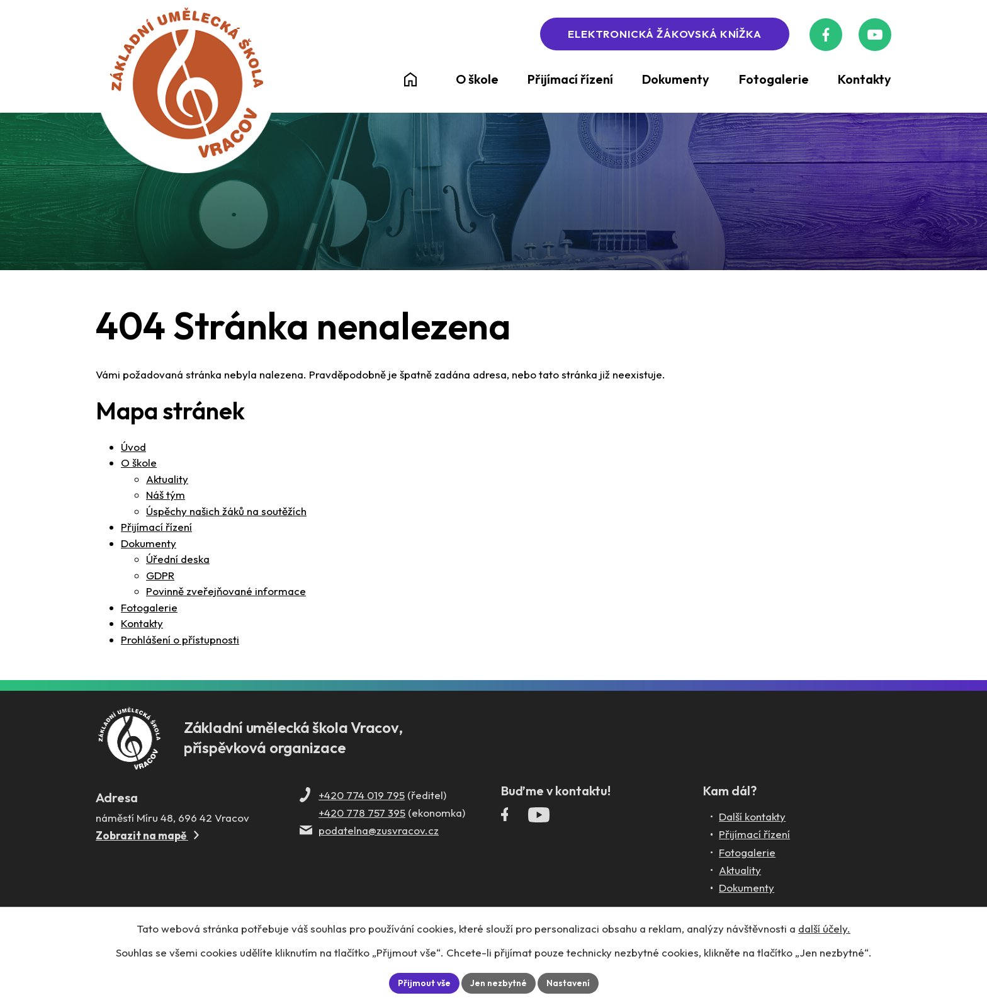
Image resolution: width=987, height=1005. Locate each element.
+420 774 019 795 (362, 795)
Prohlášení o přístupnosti (180, 640)
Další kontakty (752, 817)
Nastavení (568, 983)
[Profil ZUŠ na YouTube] (874, 35)
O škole (139, 463)
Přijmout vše (424, 983)
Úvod (133, 447)
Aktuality (167, 479)
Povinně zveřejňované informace (226, 592)
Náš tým (165, 495)
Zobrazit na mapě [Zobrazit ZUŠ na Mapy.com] (147, 836)
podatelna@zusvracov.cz (379, 831)
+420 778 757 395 (362, 813)
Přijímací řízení (156, 528)
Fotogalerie (149, 608)
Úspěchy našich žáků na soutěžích (226, 511)
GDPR (160, 575)
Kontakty (142, 624)
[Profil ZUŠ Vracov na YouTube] (539, 818)
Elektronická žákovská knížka (665, 34)
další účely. (824, 928)
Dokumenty (148, 543)
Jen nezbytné (498, 983)
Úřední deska (178, 560)
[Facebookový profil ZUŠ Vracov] (826, 35)
